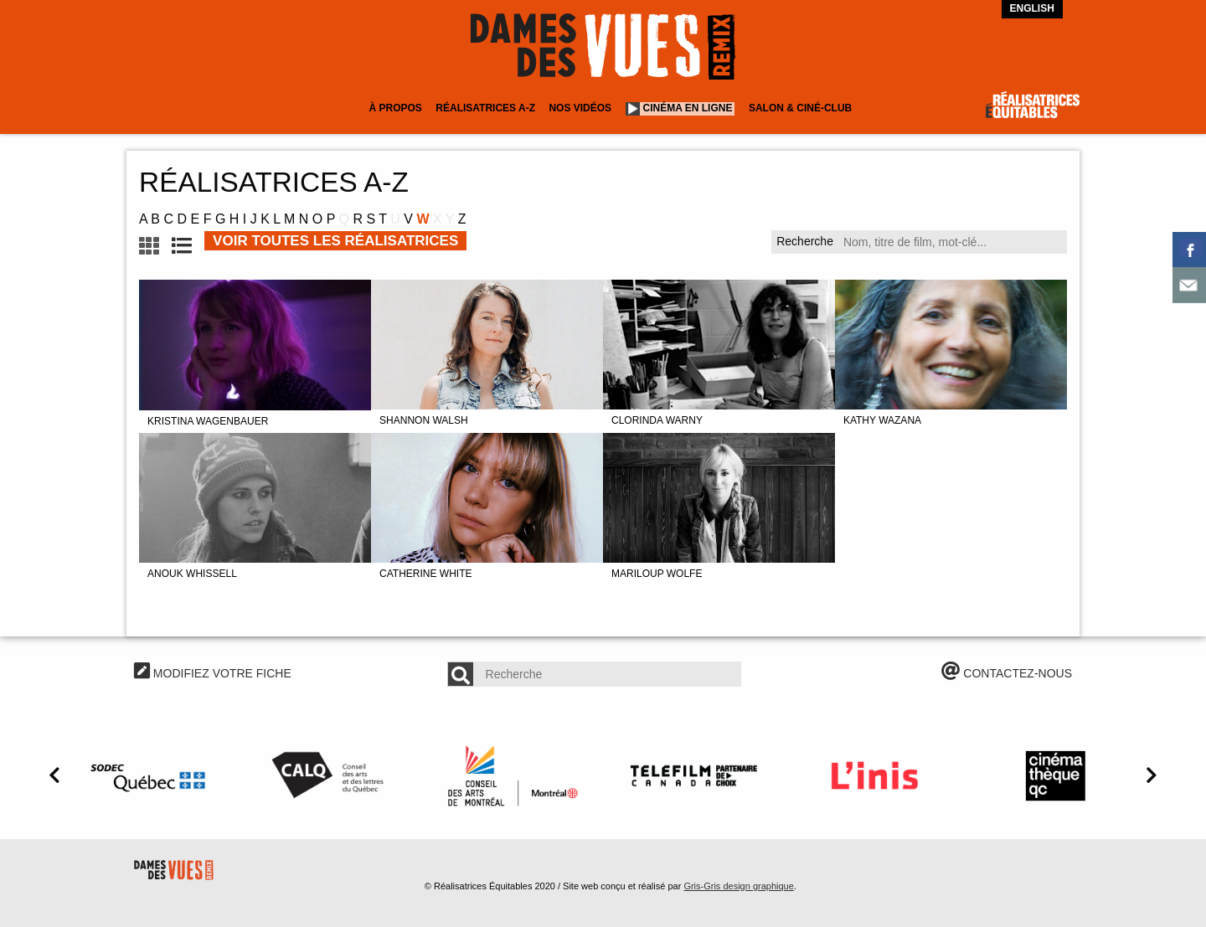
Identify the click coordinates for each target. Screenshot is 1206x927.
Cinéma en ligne (688, 108)
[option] (150, 775)
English (1032, 8)
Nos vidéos (580, 108)
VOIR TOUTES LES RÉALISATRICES (335, 241)
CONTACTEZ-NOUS (1006, 673)
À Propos (394, 108)
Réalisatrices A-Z (485, 108)
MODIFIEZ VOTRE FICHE (212, 673)
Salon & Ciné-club (800, 108)
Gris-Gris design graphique (738, 886)
